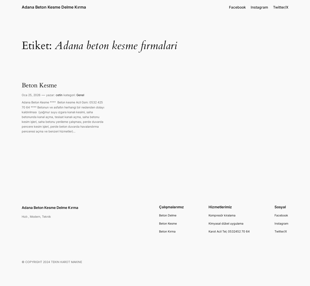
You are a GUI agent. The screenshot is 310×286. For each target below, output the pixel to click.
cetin (59, 95)
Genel (80, 95)
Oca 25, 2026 (31, 95)
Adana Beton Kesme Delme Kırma (54, 7)
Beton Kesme (39, 85)
